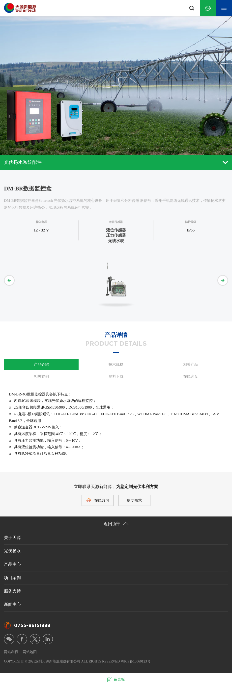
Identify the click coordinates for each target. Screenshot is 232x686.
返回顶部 (116, 523)
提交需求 (134, 500)
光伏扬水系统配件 (116, 162)
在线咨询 (101, 500)
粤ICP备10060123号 (135, 661)
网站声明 (11, 652)
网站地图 (30, 652)
